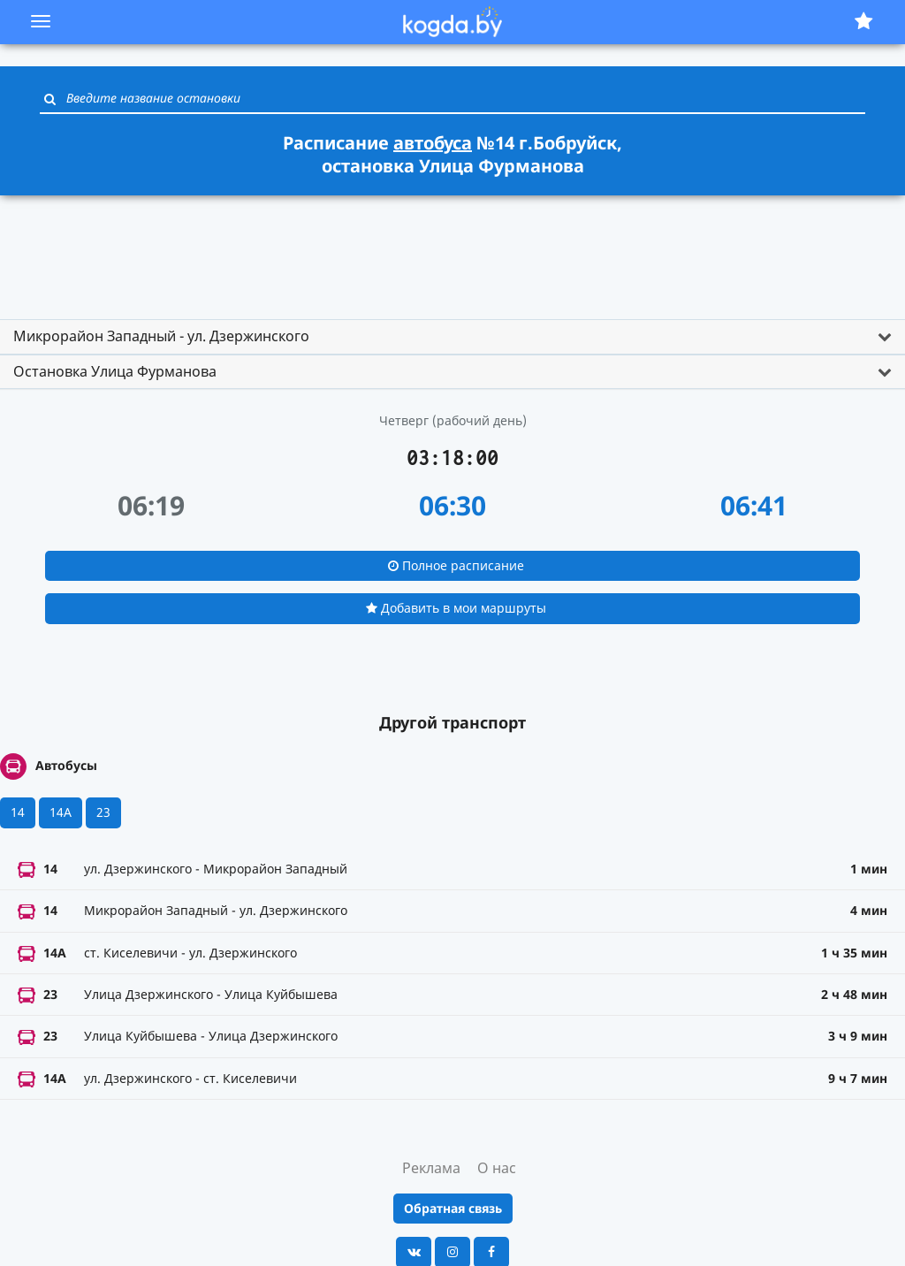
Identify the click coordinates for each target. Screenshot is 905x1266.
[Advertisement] (452, 249)
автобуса (432, 143)
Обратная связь (453, 1208)
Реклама (431, 1168)
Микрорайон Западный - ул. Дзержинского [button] (161, 336)
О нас (496, 1168)
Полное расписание (456, 565)
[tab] (452, 337)
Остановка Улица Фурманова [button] (115, 371)
